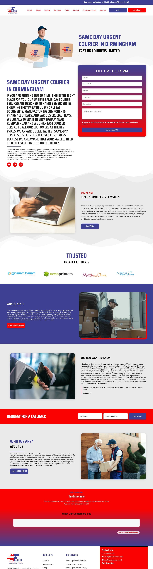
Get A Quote (137, 10)
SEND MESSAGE (112, 130)
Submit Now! (137, 416)
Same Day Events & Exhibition (76, 538)
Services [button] (57, 10)
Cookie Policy (141, 567)
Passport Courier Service (74, 542)
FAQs (67, 10)
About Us (45, 538)
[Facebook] (9, 164)
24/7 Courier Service (73, 552)
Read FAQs (90, 226)
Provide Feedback (48, 552)
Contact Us (46, 556)
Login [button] (118, 10)
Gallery (47, 10)
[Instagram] (21, 164)
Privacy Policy (132, 567)
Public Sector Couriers (73, 549)
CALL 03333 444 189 (16, 325)
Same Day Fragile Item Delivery (76, 545)
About (38, 10)
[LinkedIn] (15, 164)
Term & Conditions (121, 567)
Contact (76, 10)
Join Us (103, 10)
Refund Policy (110, 567)
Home (29, 10)
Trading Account (89, 10)
